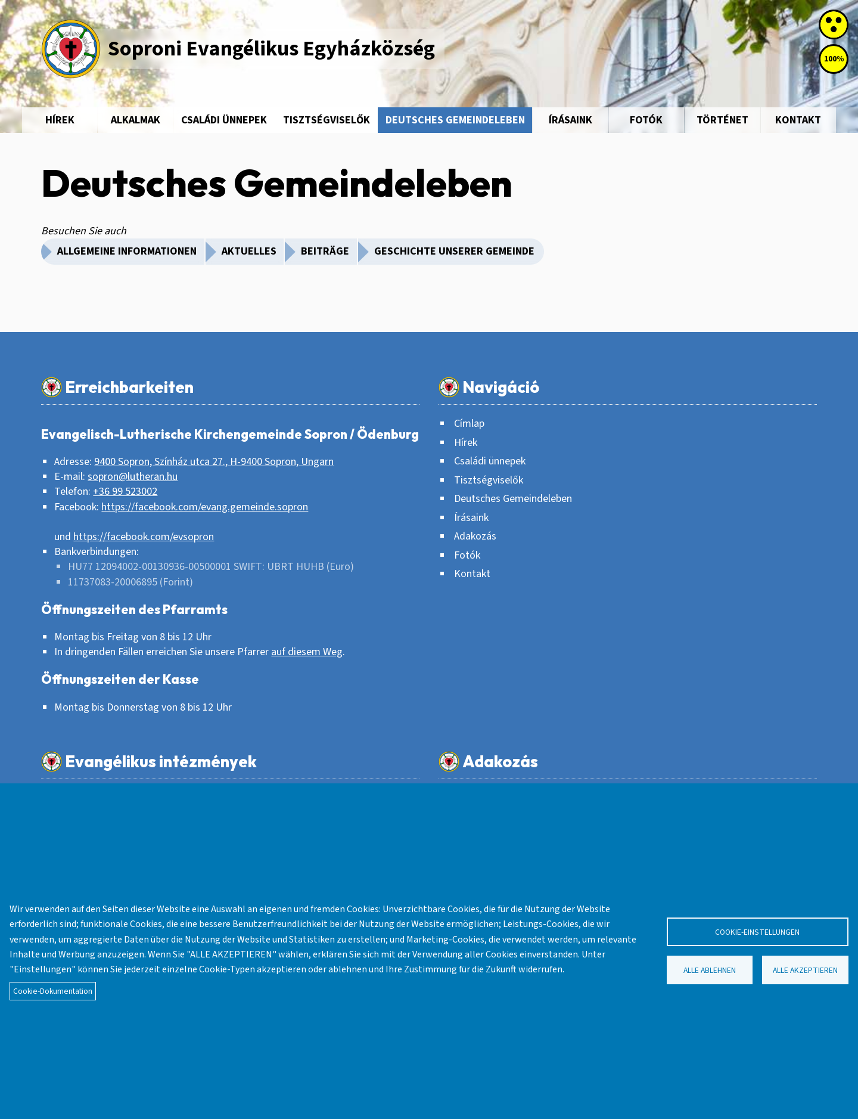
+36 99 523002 (125, 491)
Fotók (646, 120)
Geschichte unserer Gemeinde (454, 251)
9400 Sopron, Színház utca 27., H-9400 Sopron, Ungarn (214, 461)
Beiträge (325, 251)
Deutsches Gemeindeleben (455, 120)
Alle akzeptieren (805, 970)
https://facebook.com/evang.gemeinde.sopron (204, 507)
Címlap (469, 423)
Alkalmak (135, 120)
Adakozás (475, 536)
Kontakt (798, 120)
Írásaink (570, 120)
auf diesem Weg (307, 651)
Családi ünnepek (224, 120)
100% (834, 59)
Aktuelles (249, 251)
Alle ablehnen (709, 970)
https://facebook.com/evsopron (143, 536)
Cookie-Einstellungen (757, 932)
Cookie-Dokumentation (52, 991)
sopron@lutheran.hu (133, 476)
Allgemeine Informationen (127, 251)
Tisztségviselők (326, 120)
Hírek (59, 120)
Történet (722, 120)
